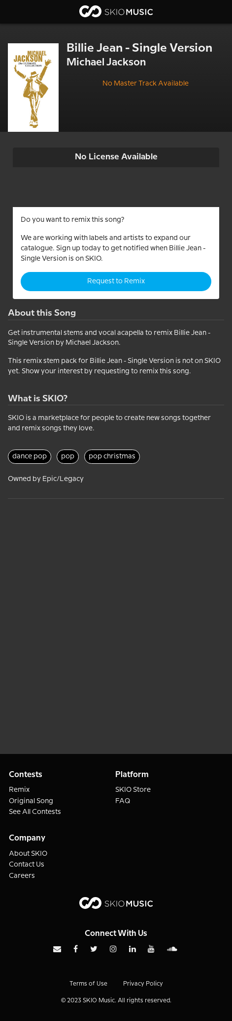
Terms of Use (88, 984)
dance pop (29, 456)
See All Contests (35, 812)
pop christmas (112, 456)
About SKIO (28, 853)
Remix (19, 789)
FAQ (123, 801)
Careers (22, 875)
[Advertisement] (116, 614)
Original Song (31, 801)
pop (67, 456)
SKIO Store (133, 789)
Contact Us (26, 864)
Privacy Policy (143, 984)
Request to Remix (116, 281)
